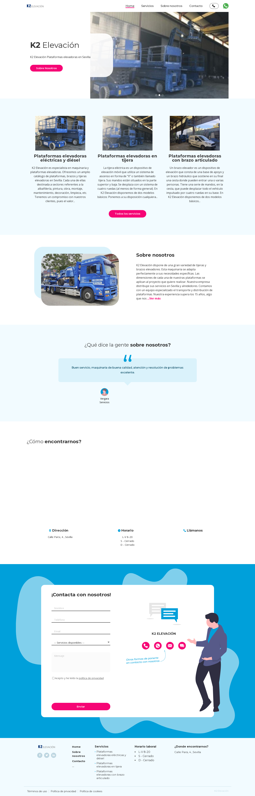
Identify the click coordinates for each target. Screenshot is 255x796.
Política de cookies (91, 791)
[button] (156, 95)
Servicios (147, 6)
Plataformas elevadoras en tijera (109, 765)
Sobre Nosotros (46, 68)
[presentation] (78, 691)
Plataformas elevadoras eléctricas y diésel (111, 755)
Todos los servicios (127, 213)
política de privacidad (91, 678)
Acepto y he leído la (79, 678)
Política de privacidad (63, 791)
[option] (159, 55)
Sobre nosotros (171, 6)
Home (130, 6)
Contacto (196, 6)
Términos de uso (37, 791)
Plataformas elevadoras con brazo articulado (110, 775)
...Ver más (154, 298)
